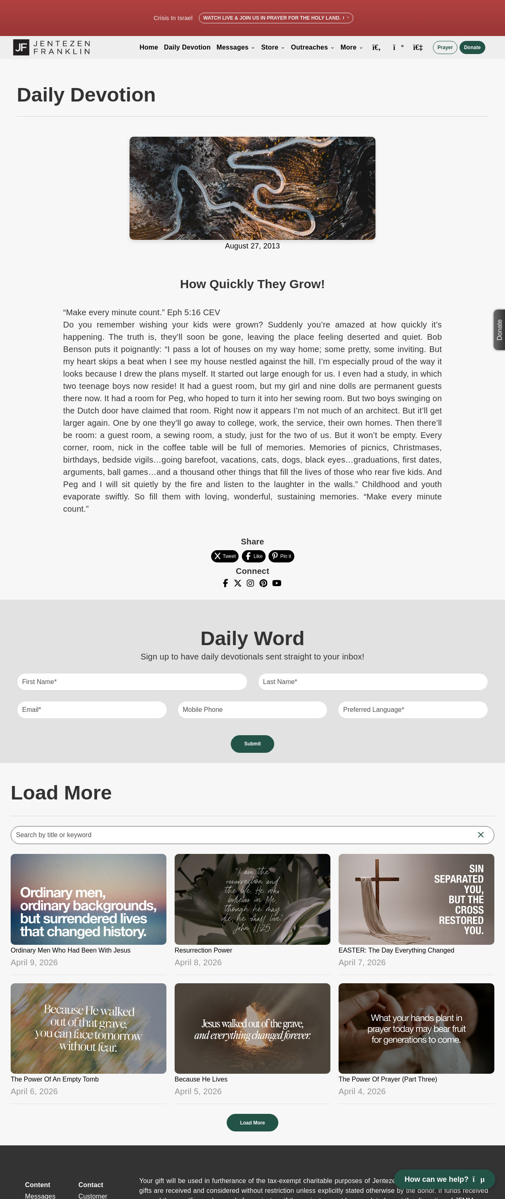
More (352, 47)
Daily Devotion (187, 47)
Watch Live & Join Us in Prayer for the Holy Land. (276, 18)
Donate (472, 47)
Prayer (445, 47)
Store (273, 47)
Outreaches (313, 47)
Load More (252, 1123)
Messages (235, 47)
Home (149, 47)
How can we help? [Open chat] (445, 1179)
